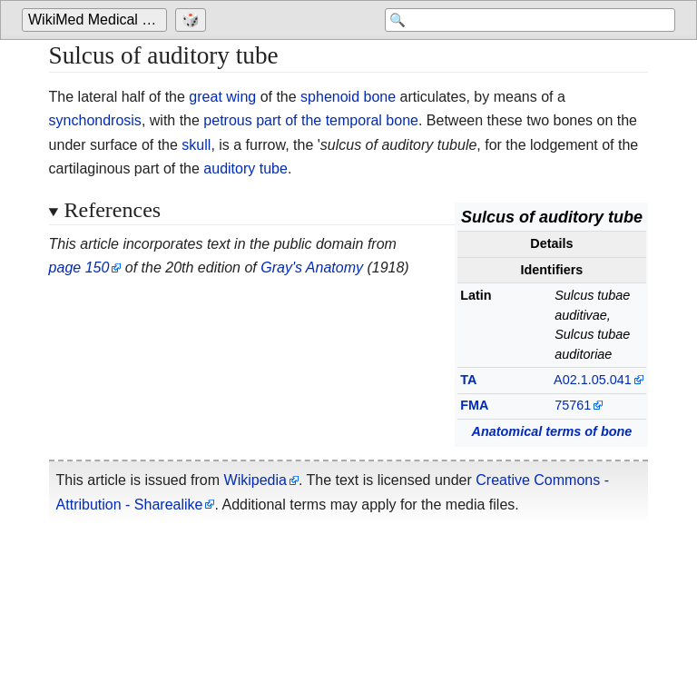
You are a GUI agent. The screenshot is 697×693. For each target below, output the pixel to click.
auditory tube (245, 168)
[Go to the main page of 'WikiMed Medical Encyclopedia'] (97, 20)
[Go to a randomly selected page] (193, 20)
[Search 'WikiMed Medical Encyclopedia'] (530, 20)
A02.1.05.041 (593, 379)
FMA (474, 405)
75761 (573, 405)
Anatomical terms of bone (552, 431)
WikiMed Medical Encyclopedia (97, 19)
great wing (222, 96)
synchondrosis (95, 120)
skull (196, 145)
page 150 (79, 267)
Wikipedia (255, 480)
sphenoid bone (348, 96)
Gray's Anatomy (311, 267)
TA (468, 379)
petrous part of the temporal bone (310, 120)
